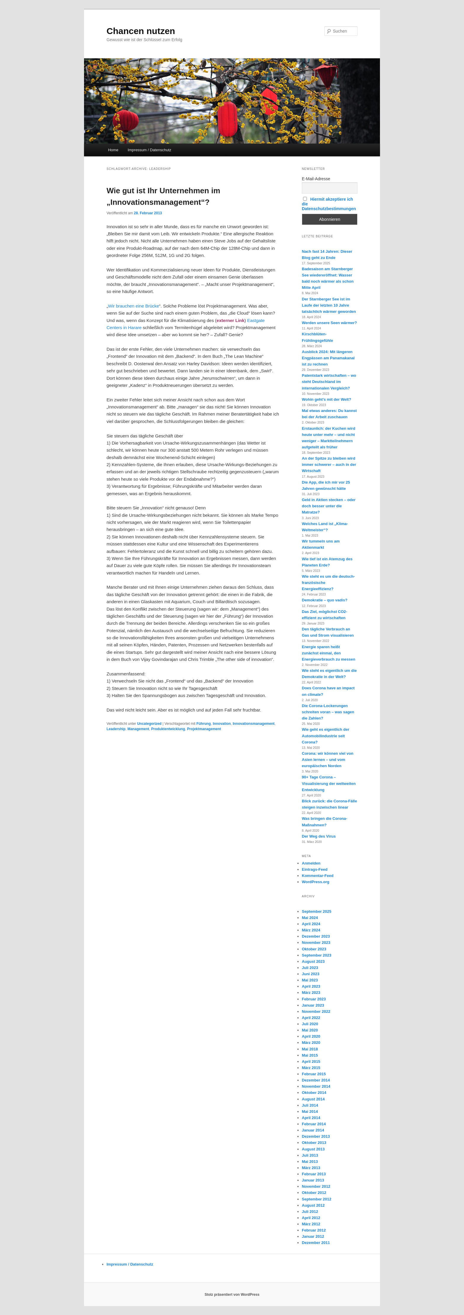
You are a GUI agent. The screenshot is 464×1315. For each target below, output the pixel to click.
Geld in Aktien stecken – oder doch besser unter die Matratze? (329, 506)
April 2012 (311, 1218)
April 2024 (311, 924)
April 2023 (311, 986)
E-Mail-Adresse (316, 178)
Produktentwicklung (168, 729)
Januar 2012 (313, 1236)
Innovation (222, 724)
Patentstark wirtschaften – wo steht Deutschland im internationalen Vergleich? (329, 381)
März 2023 (311, 992)
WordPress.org (315, 882)
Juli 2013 (310, 1155)
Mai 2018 (310, 1049)
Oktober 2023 (314, 949)
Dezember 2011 (316, 1242)
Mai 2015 (310, 1055)
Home (113, 150)
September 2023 (316, 955)
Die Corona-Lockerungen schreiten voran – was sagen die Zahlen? (328, 712)
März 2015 (311, 1067)
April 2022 (311, 1017)
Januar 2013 (313, 1180)
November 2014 (316, 1086)
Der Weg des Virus (319, 836)
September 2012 (316, 1199)
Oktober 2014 (314, 1092)
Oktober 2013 (314, 1142)
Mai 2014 (310, 1111)
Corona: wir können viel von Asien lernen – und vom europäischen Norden (327, 759)
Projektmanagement (204, 729)
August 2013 (313, 1149)
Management (138, 729)
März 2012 (311, 1224)
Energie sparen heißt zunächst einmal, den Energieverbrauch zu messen (328, 653)
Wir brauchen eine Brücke (133, 305)
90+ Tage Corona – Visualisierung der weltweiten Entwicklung (329, 783)
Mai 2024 (310, 917)
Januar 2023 (313, 1005)
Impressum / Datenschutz (149, 150)
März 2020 (311, 1042)
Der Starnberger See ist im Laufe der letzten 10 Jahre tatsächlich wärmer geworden (329, 305)
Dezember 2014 (316, 1080)
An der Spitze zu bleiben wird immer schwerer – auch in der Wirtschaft (329, 464)
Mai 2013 (310, 1161)
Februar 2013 (314, 1174)
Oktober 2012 (314, 1192)
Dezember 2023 (316, 936)
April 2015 (311, 1061)
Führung (203, 724)
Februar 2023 (314, 999)
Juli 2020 (310, 1024)
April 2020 (311, 1036)
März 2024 (311, 930)
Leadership (116, 729)
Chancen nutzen (141, 31)
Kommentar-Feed (318, 875)
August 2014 (313, 1099)
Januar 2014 (313, 1130)
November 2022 (316, 1011)
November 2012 (316, 1186)
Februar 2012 (314, 1230)
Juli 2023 (310, 967)
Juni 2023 (310, 974)
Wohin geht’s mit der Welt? (326, 399)
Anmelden (311, 863)
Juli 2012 (310, 1211)
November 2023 (316, 942)
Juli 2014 (310, 1105)
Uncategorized (149, 724)
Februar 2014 (314, 1124)
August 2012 (313, 1205)
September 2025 (316, 911)
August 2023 (313, 961)
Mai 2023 (310, 980)
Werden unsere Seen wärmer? (329, 323)
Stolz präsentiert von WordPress (231, 1295)
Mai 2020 (310, 1030)
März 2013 (311, 1168)
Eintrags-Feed (315, 869)
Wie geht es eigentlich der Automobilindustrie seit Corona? (325, 735)
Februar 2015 (314, 1074)
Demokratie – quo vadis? (324, 600)
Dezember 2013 (316, 1136)
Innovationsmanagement (253, 724)
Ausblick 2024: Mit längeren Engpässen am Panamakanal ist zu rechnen (328, 358)
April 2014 (311, 1118)
